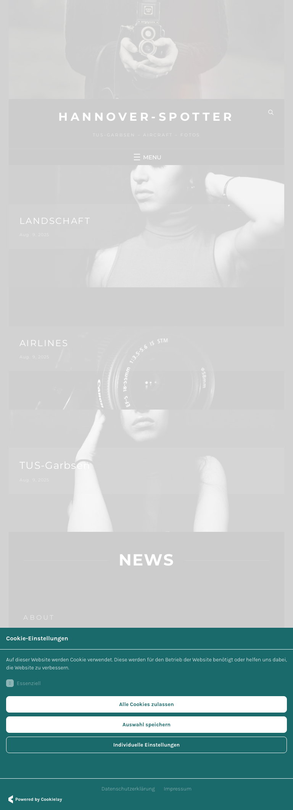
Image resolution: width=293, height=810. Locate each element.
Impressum (178, 789)
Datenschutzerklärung (128, 789)
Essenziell (23, 683)
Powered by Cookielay (34, 799)
